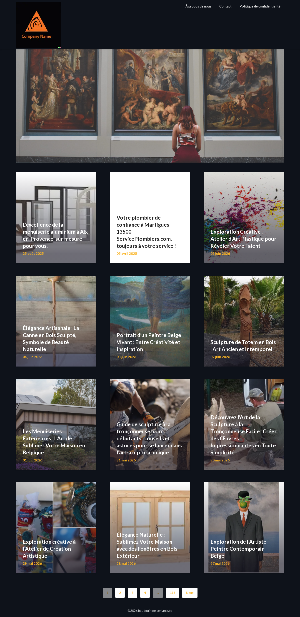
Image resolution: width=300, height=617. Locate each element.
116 (172, 593)
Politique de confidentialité (260, 6)
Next (190, 593)
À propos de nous (198, 6)
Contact (225, 6)
